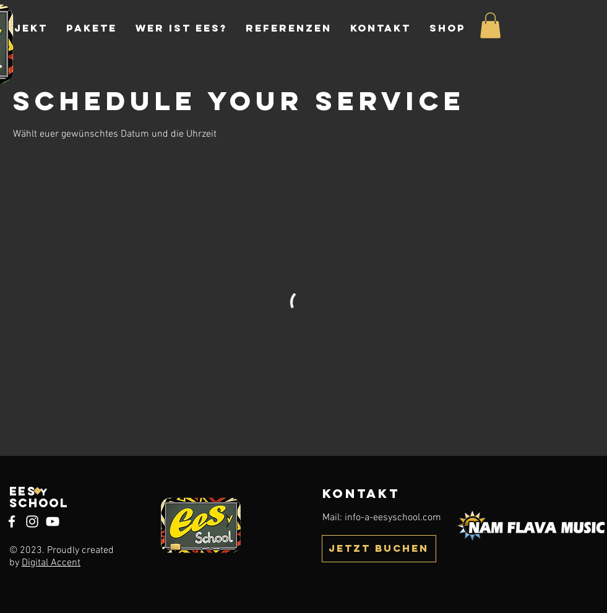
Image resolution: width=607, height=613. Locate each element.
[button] (490, 25)
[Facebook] (12, 521)
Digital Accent (51, 563)
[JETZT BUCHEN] (379, 548)
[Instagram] (32, 521)
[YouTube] (53, 521)
